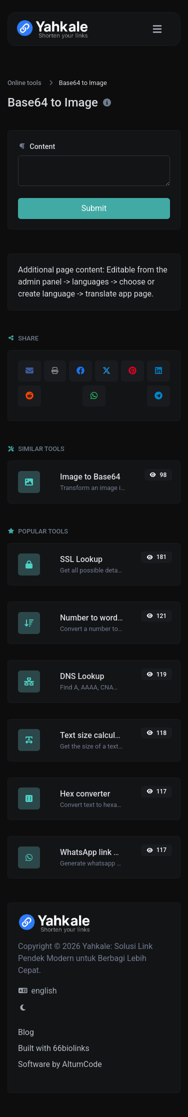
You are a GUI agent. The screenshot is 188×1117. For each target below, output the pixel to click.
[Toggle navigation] (157, 29)
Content (36, 146)
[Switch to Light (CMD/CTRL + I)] (23, 1008)
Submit (94, 208)
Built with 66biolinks (54, 1048)
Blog (26, 1032)
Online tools (25, 82)
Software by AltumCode (60, 1064)
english (37, 991)
